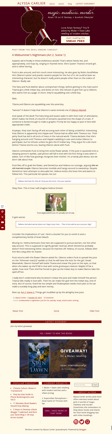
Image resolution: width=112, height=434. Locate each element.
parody (53, 300)
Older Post (94, 311)
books (61, 4)
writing (75, 300)
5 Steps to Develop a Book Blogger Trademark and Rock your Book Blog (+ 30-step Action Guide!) (24, 413)
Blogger (82, 429)
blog (70, 4)
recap (59, 300)
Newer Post (18, 311)
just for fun (44, 300)
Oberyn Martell (78, 110)
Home (56, 311)
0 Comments (49, 298)
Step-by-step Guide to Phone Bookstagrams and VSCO (22, 397)
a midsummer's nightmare (29, 300)
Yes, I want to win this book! (56, 333)
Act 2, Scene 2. (28, 292)
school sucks (67, 300)
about (52, 4)
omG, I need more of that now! (56, 412)
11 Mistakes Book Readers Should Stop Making (24, 404)
